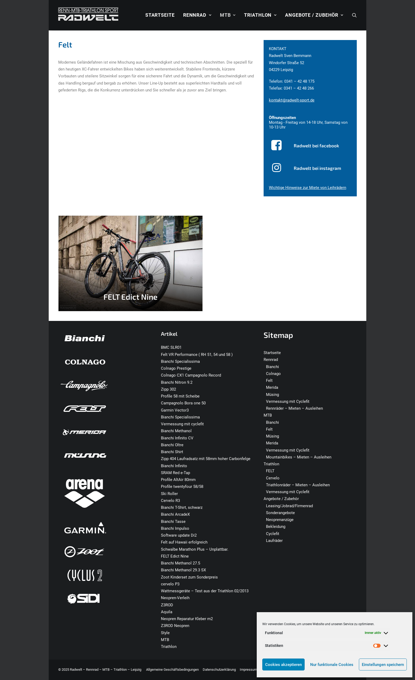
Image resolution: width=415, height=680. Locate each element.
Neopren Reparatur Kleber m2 (187, 618)
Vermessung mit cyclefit (182, 424)
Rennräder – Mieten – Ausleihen (294, 408)
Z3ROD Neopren (175, 625)
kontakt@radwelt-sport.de (291, 100)
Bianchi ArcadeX (175, 514)
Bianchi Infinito (174, 465)
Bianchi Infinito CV (177, 438)
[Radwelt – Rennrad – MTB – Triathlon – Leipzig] (88, 15)
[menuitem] (160, 15)
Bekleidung (275, 526)
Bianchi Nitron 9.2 (176, 382)
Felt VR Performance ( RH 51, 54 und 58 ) (197, 354)
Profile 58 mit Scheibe (180, 396)
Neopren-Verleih (175, 597)
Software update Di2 (179, 535)
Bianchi (272, 366)
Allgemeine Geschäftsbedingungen (172, 670)
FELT (270, 471)
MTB (228, 15)
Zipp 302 (168, 389)
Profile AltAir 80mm (178, 479)
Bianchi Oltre (172, 445)
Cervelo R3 (170, 500)
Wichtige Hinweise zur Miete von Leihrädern (307, 187)
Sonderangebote (280, 512)
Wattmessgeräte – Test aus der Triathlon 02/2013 (205, 591)
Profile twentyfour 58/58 (182, 486)
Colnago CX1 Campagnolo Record (191, 375)
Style (165, 632)
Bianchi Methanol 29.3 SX (183, 570)
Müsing (272, 394)
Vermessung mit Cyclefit (287, 401)
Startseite (160, 15)
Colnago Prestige (176, 368)
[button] (354, 15)
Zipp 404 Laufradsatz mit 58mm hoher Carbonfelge (205, 458)
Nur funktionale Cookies (331, 664)
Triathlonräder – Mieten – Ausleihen (298, 485)
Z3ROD (167, 605)
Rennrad (197, 15)
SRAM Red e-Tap (175, 472)
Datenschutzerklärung (219, 670)
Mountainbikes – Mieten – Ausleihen (298, 457)
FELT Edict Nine (175, 556)
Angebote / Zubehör (314, 15)
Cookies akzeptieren (283, 664)
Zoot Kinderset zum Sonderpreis (189, 577)
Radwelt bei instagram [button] (317, 168)
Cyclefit (272, 533)
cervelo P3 (170, 584)
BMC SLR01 (171, 347)
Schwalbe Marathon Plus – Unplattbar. (194, 549)
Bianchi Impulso (175, 528)
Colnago (273, 373)
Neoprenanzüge (280, 519)
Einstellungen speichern (383, 664)
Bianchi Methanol (176, 431)
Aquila (166, 612)
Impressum (248, 670)
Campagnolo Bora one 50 (183, 403)
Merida (272, 387)
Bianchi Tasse (173, 521)
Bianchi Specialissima (180, 361)
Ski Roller (169, 493)
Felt (269, 380)
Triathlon (260, 15)
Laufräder (274, 540)
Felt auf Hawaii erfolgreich (184, 542)
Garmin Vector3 (175, 410)
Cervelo (272, 478)
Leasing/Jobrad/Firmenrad (289, 506)
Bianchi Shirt (172, 451)
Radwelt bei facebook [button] (316, 145)
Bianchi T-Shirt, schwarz (181, 507)
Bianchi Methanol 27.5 (180, 563)
